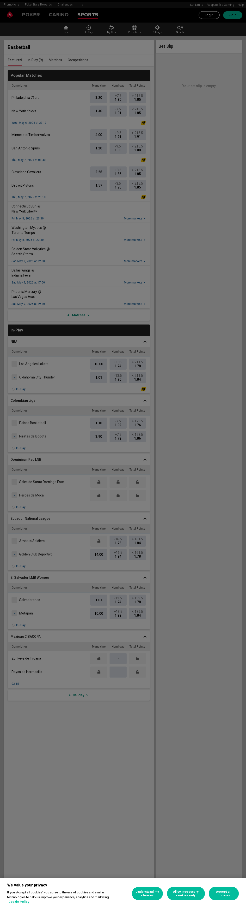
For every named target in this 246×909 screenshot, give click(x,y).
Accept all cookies (224, 893)
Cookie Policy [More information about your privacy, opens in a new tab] (18, 901)
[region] (123, 893)
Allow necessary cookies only (186, 893)
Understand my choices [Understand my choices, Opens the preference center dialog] (147, 893)
